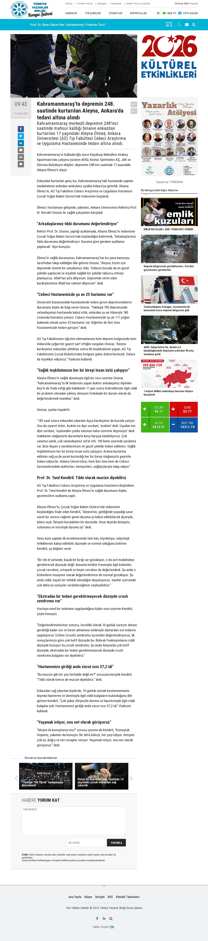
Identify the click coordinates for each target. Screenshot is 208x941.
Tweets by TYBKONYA (169, 182)
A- (134, 111)
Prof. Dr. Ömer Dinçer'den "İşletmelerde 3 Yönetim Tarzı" (68, 25)
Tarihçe (69, 3)
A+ (134, 104)
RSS (110, 897)
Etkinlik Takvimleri (127, 897)
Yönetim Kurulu (85, 3)
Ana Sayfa (75, 897)
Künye (88, 897)
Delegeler (102, 3)
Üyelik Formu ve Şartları (138, 3)
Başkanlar (116, 3)
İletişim (100, 897)
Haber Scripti (101, 927)
